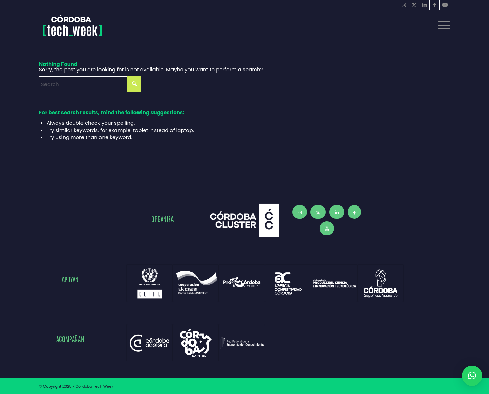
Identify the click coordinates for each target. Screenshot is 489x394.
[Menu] (442, 25)
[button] (472, 376)
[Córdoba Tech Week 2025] (72, 25)
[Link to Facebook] (434, 5)
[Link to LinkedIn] (424, 5)
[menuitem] (442, 25)
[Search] (90, 84)
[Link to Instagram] (404, 5)
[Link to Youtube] (445, 5)
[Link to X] (414, 5)
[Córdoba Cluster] (244, 220)
